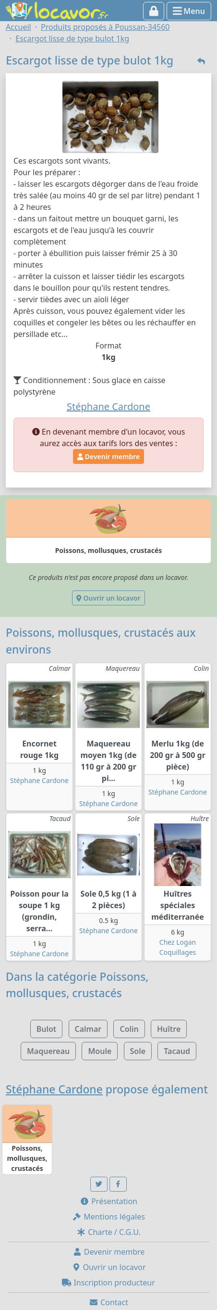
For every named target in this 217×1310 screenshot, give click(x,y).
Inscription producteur (108, 1282)
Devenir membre (108, 456)
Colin (129, 1029)
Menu (189, 11)
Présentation (108, 1201)
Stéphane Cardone (39, 780)
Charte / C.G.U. (108, 1232)
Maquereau (48, 1051)
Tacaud (177, 1051)
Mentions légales (108, 1216)
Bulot (46, 1029)
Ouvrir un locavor (108, 598)
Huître (169, 1029)
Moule (99, 1051)
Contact (108, 1302)
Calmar (88, 1029)
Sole (138, 1051)
